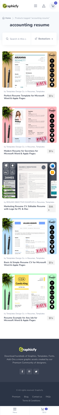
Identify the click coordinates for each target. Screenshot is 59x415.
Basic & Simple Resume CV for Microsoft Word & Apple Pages (25, 264)
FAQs (48, 396)
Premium (16, 396)
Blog (26, 396)
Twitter (36, 371)
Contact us (37, 396)
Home (8, 18)
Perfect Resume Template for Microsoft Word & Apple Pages (24, 97)
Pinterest (29, 371)
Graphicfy (39, 390)
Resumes (31, 91)
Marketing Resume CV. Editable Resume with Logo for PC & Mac (24, 207)
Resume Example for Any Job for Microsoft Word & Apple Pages (20, 319)
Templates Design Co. (15, 91)
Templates (40, 91)
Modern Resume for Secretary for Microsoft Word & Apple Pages (21, 152)
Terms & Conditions (31, 400)
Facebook (22, 371)
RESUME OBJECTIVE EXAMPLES (20, 202)
